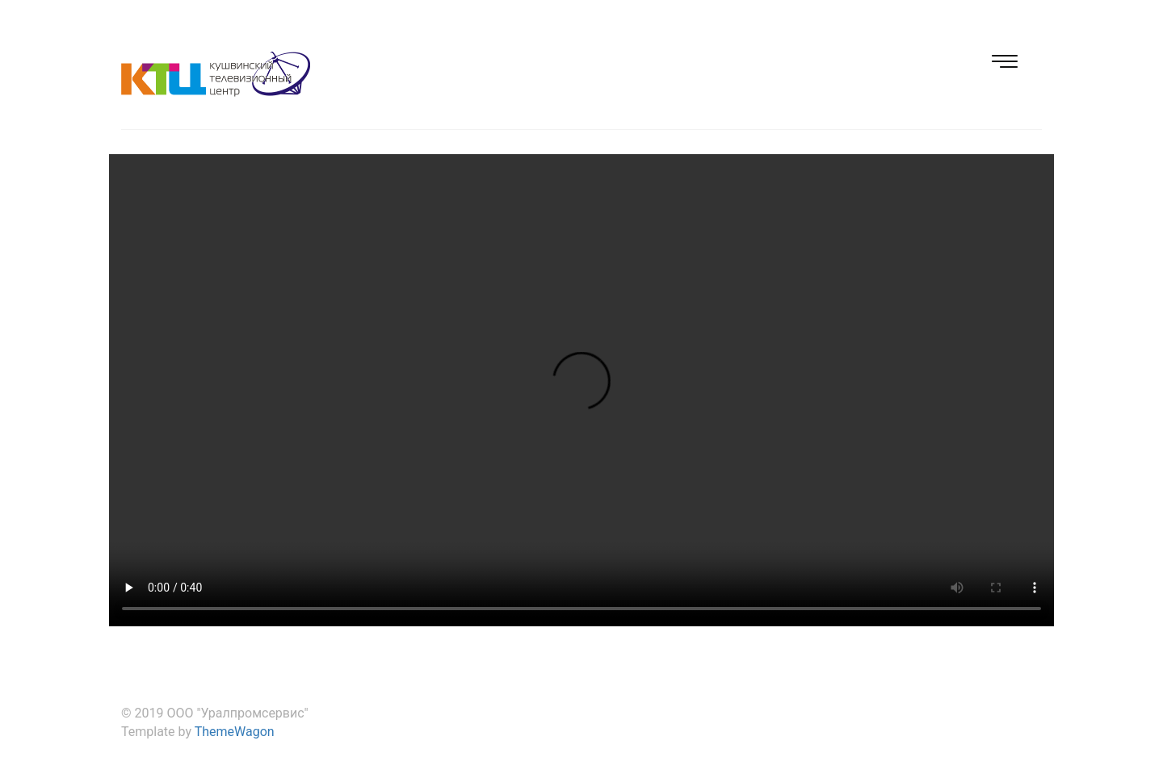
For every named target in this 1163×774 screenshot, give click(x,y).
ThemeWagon (235, 731)
